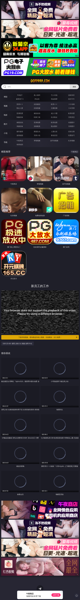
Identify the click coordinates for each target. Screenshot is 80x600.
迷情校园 (20, 135)
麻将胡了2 (19, 99)
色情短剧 (20, 144)
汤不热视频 (54, 140)
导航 (5, 142)
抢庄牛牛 (71, 99)
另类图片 (71, 126)
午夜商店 (20, 140)
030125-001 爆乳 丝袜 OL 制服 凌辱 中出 (17, 343)
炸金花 (37, 99)
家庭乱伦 (37, 131)
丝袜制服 (37, 108)
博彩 (5, 96)
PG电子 (20, 95)
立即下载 (56, 595)
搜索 (74, 87)
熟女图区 (54, 126)
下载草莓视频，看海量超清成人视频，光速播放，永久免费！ (48, 337)
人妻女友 (54, 131)
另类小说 (37, 135)
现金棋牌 (54, 99)
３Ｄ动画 (71, 104)
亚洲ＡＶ (20, 104)
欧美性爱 (71, 113)
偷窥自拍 (20, 122)
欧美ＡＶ (54, 104)
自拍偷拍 (37, 104)
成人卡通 (54, 113)
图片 (5, 124)
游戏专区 (71, 95)
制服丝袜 (20, 117)
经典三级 (37, 117)
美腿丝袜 (20, 126)
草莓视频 (37, 140)
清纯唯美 (37, 126)
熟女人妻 (20, 108)
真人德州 (37, 95)
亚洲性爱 (20, 113)
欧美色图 (54, 122)
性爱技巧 (71, 135)
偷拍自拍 (37, 113)
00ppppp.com (40, 81)
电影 (5, 115)
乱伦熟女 (54, 117)
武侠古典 (71, 131)
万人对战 (54, 95)
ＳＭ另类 (71, 108)
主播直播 (54, 108)
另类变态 (71, 117)
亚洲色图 (37, 122)
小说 (5, 133)
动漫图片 (71, 122)
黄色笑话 (54, 135)
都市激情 (20, 131)
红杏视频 (71, 140)
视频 (5, 106)
